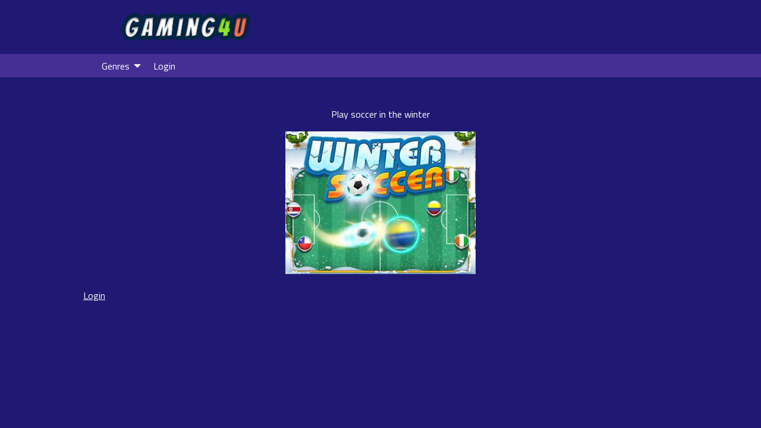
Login (164, 66)
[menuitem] (118, 65)
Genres (116, 66)
